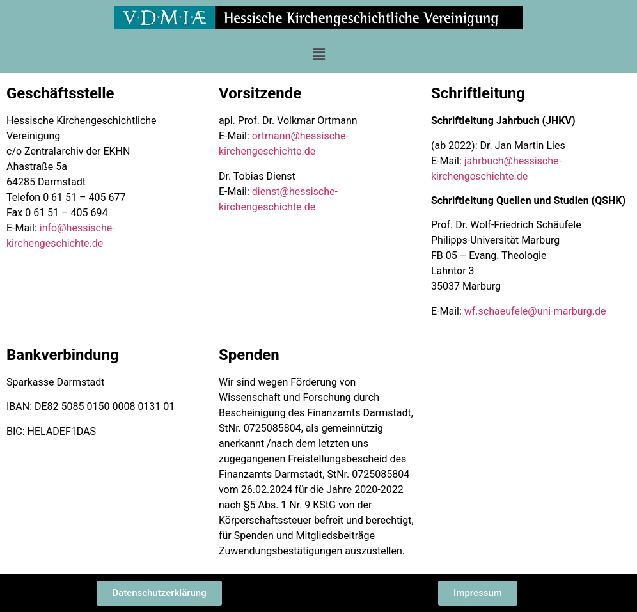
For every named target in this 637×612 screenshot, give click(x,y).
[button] (318, 54)
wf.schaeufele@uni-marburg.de (535, 311)
